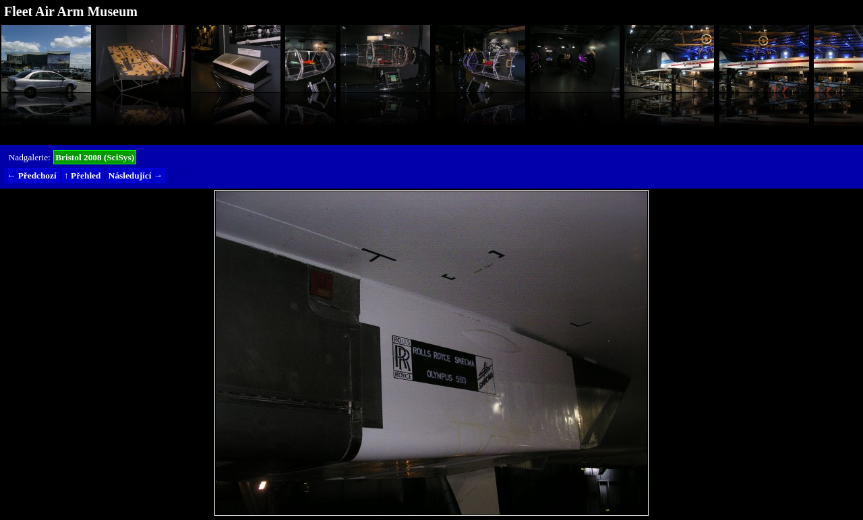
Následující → (135, 175)
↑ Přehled (82, 175)
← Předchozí (32, 175)
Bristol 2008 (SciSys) (94, 157)
